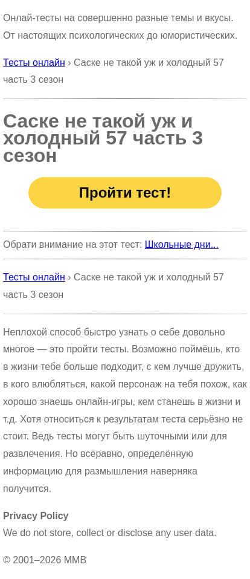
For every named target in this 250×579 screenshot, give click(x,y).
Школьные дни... (182, 244)
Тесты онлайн (34, 62)
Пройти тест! (125, 192)
